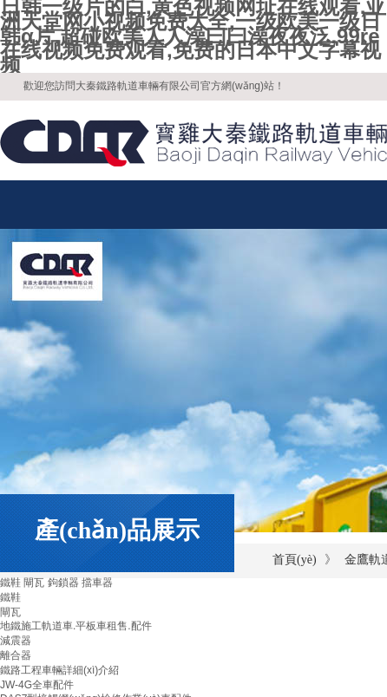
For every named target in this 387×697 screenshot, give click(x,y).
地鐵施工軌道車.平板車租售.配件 (76, 626)
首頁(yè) (294, 559)
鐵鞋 (10, 597)
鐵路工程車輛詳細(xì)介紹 (59, 670)
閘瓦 (10, 612)
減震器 (15, 641)
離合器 (15, 655)
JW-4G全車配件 (37, 685)
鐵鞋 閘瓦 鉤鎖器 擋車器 (56, 582)
